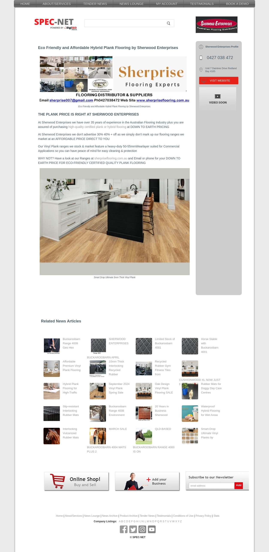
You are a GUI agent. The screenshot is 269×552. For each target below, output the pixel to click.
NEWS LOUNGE (132, 4)
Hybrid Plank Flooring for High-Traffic (71, 388)
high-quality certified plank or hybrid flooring (97, 127)
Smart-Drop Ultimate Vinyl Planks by (209, 433)
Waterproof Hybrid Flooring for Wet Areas (210, 411)
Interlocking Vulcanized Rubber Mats (71, 433)
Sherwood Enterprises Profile (221, 46)
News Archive (110, 515)
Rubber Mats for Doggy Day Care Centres (211, 388)
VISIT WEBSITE (220, 80)
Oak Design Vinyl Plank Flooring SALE (164, 388)
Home (59, 515)
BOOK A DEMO (237, 4)
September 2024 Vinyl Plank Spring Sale (119, 388)
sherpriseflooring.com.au (110, 158)
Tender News (147, 515)
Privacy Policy (203, 515)
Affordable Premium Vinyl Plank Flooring (72, 366)
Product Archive (129, 515)
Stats (216, 515)
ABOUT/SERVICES (57, 4)
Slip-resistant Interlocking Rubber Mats (71, 411)
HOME (25, 4)
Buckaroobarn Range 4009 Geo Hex (71, 343)
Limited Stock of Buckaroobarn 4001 (165, 343)
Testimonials (164, 515)
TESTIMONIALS (202, 4)
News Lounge (92, 515)
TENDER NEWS (95, 4)
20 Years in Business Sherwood (162, 411)
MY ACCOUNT (167, 4)
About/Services (73, 515)
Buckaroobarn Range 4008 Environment (117, 411)
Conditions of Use (183, 515)
